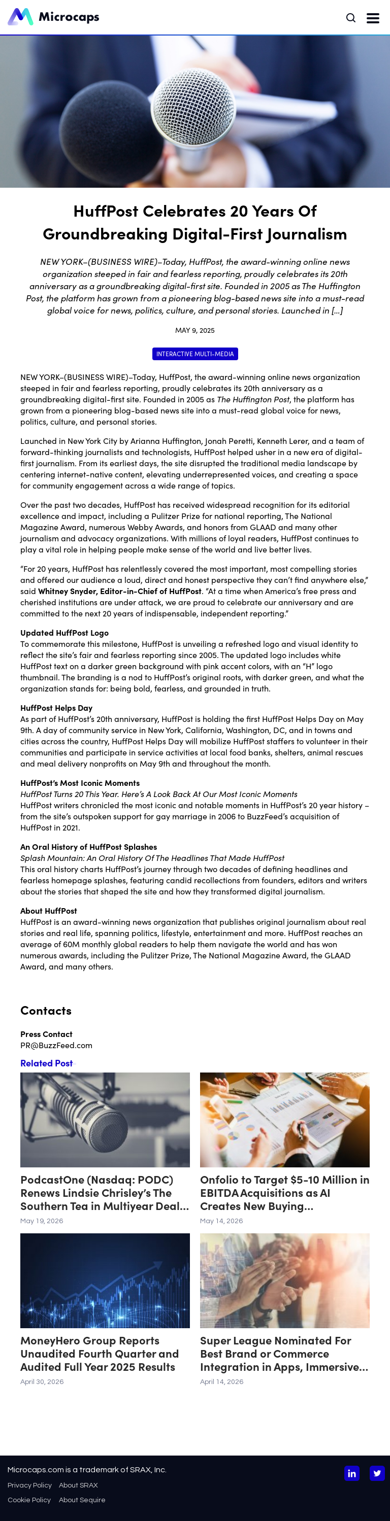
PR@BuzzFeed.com (56, 1044)
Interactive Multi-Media (195, 353)
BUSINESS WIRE (96, 376)
